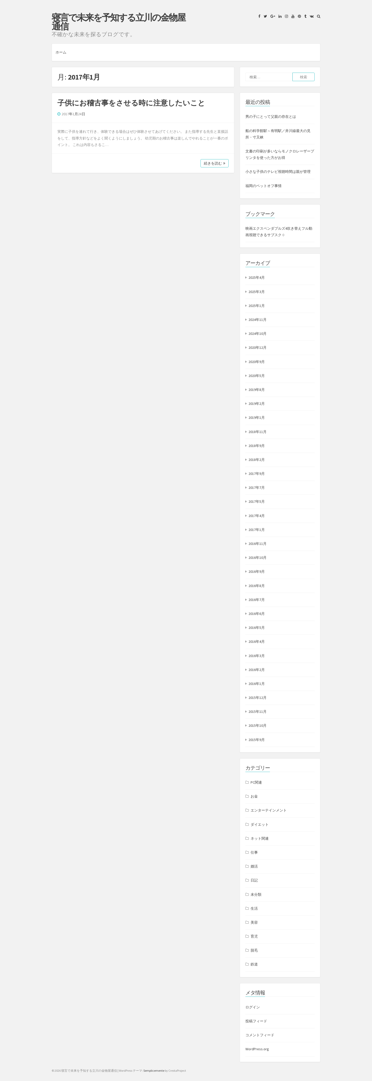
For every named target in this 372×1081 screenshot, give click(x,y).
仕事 (254, 852)
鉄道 (254, 964)
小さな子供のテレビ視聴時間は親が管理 (278, 171)
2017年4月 (257, 515)
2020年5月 (257, 375)
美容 (254, 922)
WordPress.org (257, 1049)
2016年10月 (258, 557)
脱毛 (254, 950)
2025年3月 (257, 291)
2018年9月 (257, 445)
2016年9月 (257, 571)
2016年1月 (257, 683)
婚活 (254, 866)
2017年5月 (257, 501)
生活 (254, 908)
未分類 (256, 894)
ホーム (61, 52)
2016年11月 (258, 543)
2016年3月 (257, 655)
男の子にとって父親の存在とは (270, 116)
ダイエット (260, 824)
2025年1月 (257, 305)
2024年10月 (258, 333)
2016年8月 (257, 585)
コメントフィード (259, 1035)
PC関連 (256, 782)
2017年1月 (257, 529)
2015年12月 (258, 697)
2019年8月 (257, 389)
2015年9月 (257, 739)
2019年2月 (257, 403)
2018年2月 (257, 459)
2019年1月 (257, 417)
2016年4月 (257, 641)
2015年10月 (258, 725)
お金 (254, 796)
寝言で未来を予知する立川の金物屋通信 (118, 22)
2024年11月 (258, 319)
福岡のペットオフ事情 (263, 185)
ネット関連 (260, 838)
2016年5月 (257, 627)
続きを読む (214, 163)
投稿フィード (256, 1021)
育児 (254, 936)
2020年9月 (257, 361)
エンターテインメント (269, 810)
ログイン (252, 1007)
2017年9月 (257, 473)
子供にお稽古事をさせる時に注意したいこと (131, 102)
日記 (254, 880)
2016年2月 (257, 669)
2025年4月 (257, 277)
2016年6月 (257, 613)
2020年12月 (258, 347)
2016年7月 (257, 599)
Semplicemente (153, 1070)
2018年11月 (258, 431)
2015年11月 (258, 711)
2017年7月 (257, 487)
